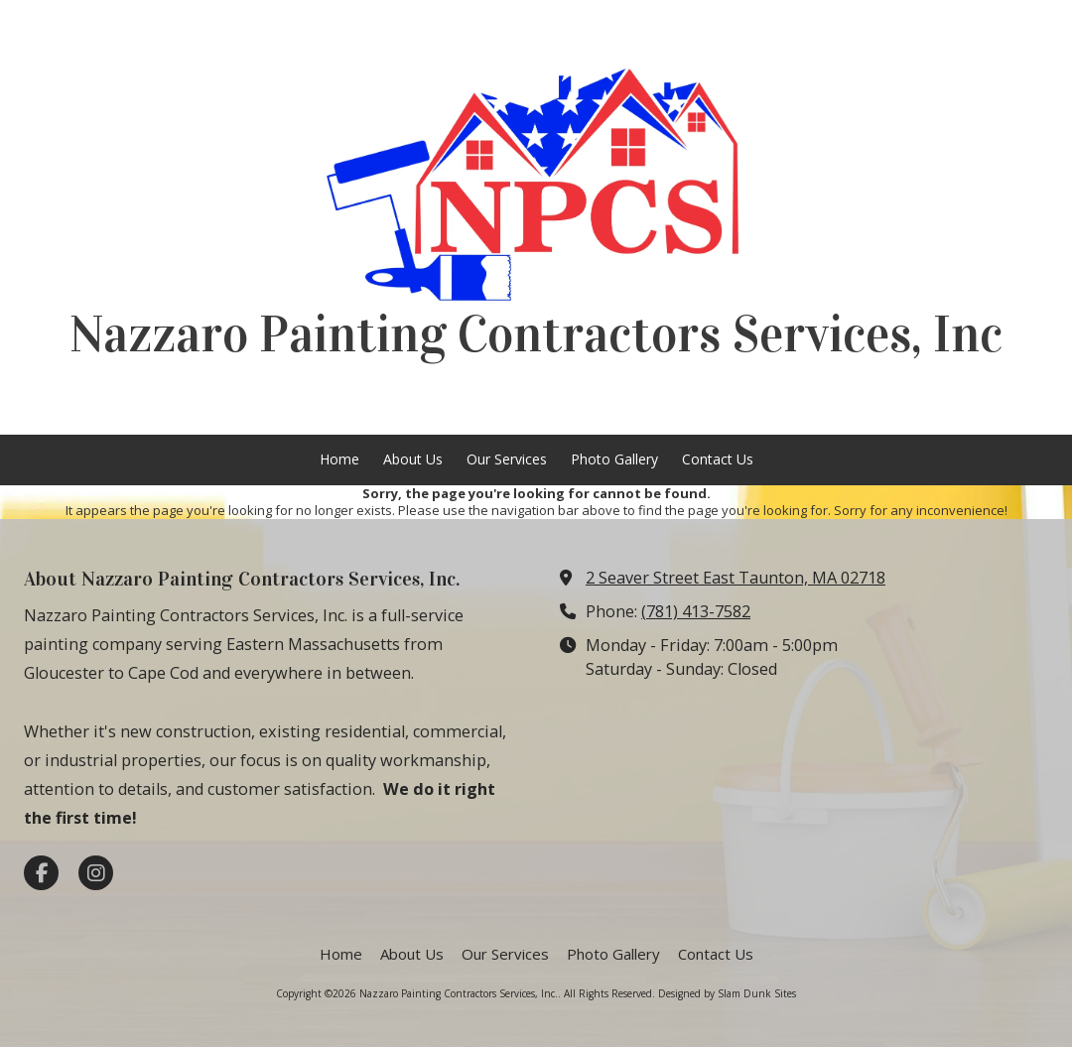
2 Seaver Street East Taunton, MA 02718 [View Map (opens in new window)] (735, 578)
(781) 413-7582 (695, 611)
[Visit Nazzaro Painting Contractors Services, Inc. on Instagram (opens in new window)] (95, 872)
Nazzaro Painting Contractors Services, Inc (536, 334)
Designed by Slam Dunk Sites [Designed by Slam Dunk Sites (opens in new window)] (727, 993)
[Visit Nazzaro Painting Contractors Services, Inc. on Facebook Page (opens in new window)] (41, 872)
